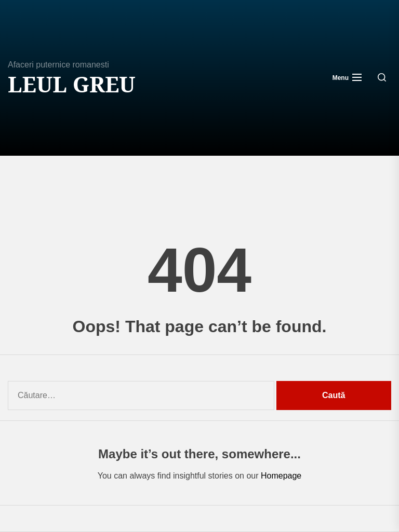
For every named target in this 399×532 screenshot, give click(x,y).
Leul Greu (72, 84)
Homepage (281, 475)
